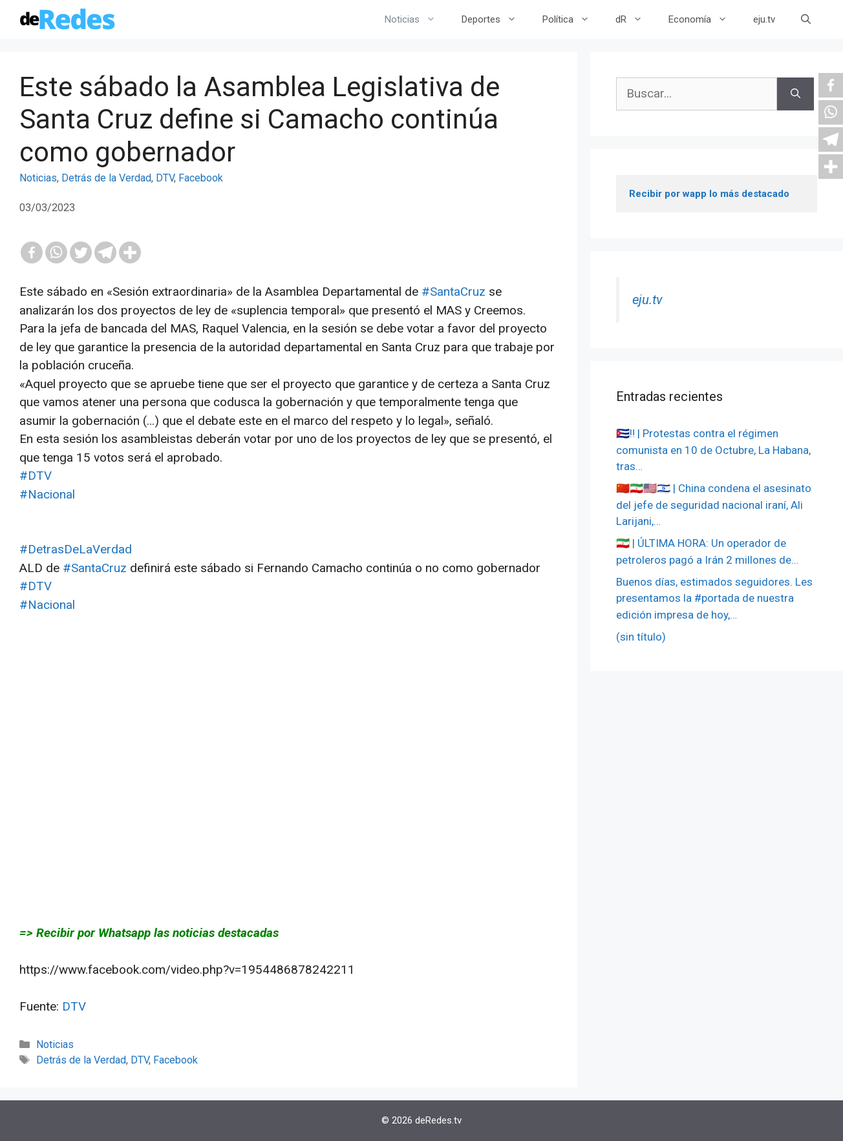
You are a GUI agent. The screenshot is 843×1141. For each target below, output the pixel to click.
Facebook (200, 178)
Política (572, 19)
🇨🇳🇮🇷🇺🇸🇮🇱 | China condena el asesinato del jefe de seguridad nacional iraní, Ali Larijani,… (713, 505)
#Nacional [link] (47, 494)
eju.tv (764, 19)
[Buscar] (795, 93)
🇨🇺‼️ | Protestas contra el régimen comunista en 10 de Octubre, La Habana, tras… (713, 450)
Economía (704, 19)
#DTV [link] (35, 475)
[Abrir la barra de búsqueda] (806, 19)
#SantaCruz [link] (454, 291)
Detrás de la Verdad (106, 178)
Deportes (495, 19)
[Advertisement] (288, 760)
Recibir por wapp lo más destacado (709, 194)
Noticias (417, 19)
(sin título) (641, 636)
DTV (165, 178)
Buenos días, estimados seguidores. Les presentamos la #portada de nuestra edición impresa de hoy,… (714, 598)
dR (635, 19)
